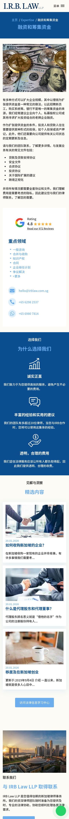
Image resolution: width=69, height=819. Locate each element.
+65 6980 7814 (29, 313)
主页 (14, 20)
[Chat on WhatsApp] (61, 811)
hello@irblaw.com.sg (33, 290)
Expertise (27, 20)
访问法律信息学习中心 (34, 702)
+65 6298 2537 (29, 302)
